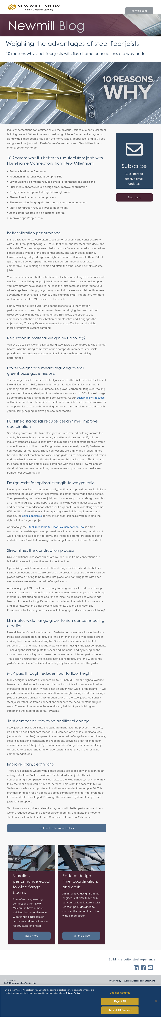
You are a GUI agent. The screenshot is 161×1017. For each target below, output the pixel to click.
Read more (31, 936)
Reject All (120, 1004)
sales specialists (32, 516)
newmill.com (139, 11)
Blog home (134, 197)
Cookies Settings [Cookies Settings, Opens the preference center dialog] (120, 996)
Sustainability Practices (91, 398)
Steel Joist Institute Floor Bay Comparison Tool (56, 527)
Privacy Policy (114, 980)
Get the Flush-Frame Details (56, 828)
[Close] (156, 1004)
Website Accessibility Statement (139, 980)
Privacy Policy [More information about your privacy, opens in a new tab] (73, 996)
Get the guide (81, 936)
